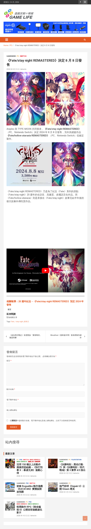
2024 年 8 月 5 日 (13, 69)
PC (18, 56)
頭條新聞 (37, 461)
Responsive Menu (84, 2)
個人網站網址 (12, 410)
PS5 (20, 460)
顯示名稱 (11, 389)
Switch (23, 56)
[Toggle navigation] (7, 39)
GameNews (11, 56)
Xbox (61, 461)
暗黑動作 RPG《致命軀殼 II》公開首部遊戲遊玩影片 (29, 509)
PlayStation (76, 460)
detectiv (23, 69)
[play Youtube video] (45, 270)
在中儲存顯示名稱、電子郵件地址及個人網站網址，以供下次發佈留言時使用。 (43, 421)
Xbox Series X (22, 461)
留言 (9, 361)
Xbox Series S (35, 460)
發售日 (26, 321)
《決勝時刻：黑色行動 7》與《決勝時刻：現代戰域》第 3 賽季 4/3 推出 (72, 467)
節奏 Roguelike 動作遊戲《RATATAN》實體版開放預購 (30, 489)
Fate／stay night (17, 321)
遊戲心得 (31, 461)
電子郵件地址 (12, 400)
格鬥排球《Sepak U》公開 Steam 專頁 (72, 487)
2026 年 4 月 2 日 (23, 476)
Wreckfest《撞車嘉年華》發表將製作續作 (66, 336)
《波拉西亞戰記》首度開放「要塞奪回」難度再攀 (25, 336)
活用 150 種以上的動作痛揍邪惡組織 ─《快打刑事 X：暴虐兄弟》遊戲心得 (30, 468)
